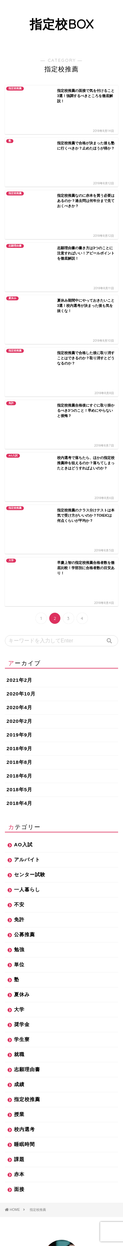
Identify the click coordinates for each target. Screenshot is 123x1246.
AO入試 (23, 559)
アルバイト (27, 574)
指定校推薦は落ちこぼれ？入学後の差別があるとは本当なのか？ (60, 1156)
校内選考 (24, 844)
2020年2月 (19, 435)
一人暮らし (27, 604)
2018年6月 (19, 490)
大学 (19, 724)
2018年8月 (19, 477)
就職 (19, 769)
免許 (19, 634)
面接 (19, 904)
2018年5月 (19, 504)
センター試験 (29, 589)
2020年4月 (19, 422)
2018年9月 (19, 463)
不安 (19, 619)
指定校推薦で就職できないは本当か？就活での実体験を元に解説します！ (60, 1177)
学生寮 (22, 754)
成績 (19, 799)
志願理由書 (27, 784)
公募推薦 (24, 649)
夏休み (22, 709)
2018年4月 (19, 518)
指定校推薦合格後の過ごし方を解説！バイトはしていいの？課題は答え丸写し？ (60, 1115)
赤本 (19, 889)
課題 (19, 874)
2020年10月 (21, 408)
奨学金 (22, 739)
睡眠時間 (24, 859)
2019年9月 (19, 449)
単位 (19, 679)
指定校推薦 (27, 814)
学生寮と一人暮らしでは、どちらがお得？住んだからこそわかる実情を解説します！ (60, 1198)
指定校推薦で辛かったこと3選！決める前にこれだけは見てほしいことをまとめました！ (62, 1135)
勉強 (19, 664)
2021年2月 (19, 394)
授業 (19, 829)
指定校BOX (62, 24)
